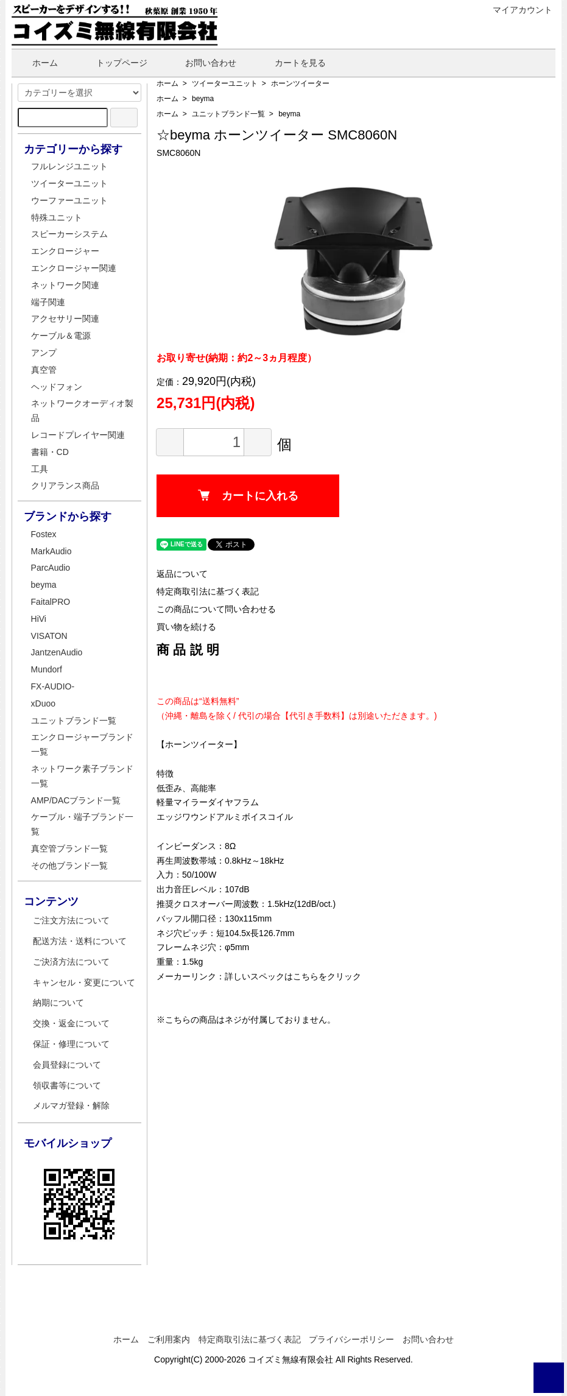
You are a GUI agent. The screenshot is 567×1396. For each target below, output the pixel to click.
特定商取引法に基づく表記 (208, 591)
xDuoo (43, 703)
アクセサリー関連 (65, 318)
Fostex (44, 534)
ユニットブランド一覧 (228, 114)
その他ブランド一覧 (69, 865)
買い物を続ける (186, 627)
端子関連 (48, 302)
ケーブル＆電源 (61, 335)
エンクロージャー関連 (73, 268)
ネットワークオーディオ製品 (82, 410)
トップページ (113, 63)
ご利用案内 (168, 1339)
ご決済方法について (71, 962)
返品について (182, 574)
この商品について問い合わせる (216, 609)
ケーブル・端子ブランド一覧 (82, 824)
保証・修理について (71, 1044)
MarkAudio (51, 551)
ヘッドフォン (56, 387)
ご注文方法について (71, 920)
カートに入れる (248, 496)
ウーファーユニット (69, 200)
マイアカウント (516, 10)
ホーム (36, 63)
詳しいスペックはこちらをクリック (293, 976)
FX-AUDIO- (53, 686)
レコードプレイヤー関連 (78, 435)
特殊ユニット (56, 217)
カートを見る (291, 63)
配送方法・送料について (80, 941)
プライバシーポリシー (351, 1339)
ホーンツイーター (300, 83)
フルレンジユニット (69, 166)
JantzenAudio (57, 652)
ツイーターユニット (225, 83)
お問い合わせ (201, 63)
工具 (39, 469)
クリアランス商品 (65, 485)
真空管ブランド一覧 (69, 848)
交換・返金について (71, 1023)
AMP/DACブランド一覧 (76, 800)
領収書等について (67, 1085)
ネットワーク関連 (65, 285)
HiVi (38, 619)
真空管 (44, 370)
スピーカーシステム (69, 234)
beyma (203, 98)
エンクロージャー (65, 251)
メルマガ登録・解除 (71, 1105)
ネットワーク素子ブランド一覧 (82, 776)
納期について (58, 1002)
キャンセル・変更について (84, 982)
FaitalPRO (51, 602)
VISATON (49, 636)
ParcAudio (51, 568)
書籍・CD (50, 452)
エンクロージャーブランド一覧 (82, 744)
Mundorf (46, 669)
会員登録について (67, 1065)
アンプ (44, 353)
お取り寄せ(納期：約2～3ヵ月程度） (237, 358)
